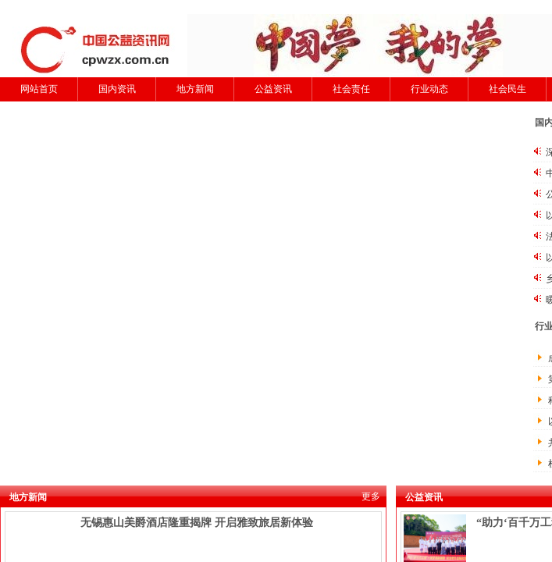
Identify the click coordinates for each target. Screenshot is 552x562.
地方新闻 (195, 89)
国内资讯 (117, 89)
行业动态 (429, 89)
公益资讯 (273, 89)
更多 (370, 496)
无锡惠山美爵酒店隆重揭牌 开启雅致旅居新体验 (196, 522)
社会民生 (507, 89)
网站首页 (39, 89)
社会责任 (351, 89)
